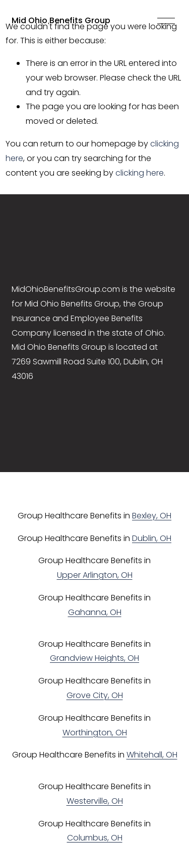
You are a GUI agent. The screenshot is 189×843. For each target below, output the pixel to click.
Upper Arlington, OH (95, 575)
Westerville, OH (95, 801)
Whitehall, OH (152, 754)
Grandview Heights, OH (94, 658)
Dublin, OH (151, 538)
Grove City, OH (95, 695)
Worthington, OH (94, 732)
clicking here (139, 173)
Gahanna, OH (94, 612)
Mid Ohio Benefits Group (61, 20)
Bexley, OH (151, 515)
